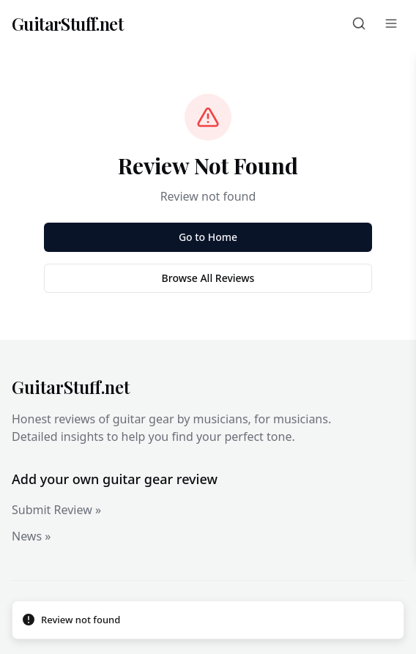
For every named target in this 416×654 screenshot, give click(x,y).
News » (31, 536)
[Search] (359, 23)
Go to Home (208, 237)
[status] (208, 620)
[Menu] (391, 23)
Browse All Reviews (208, 278)
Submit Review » (56, 510)
